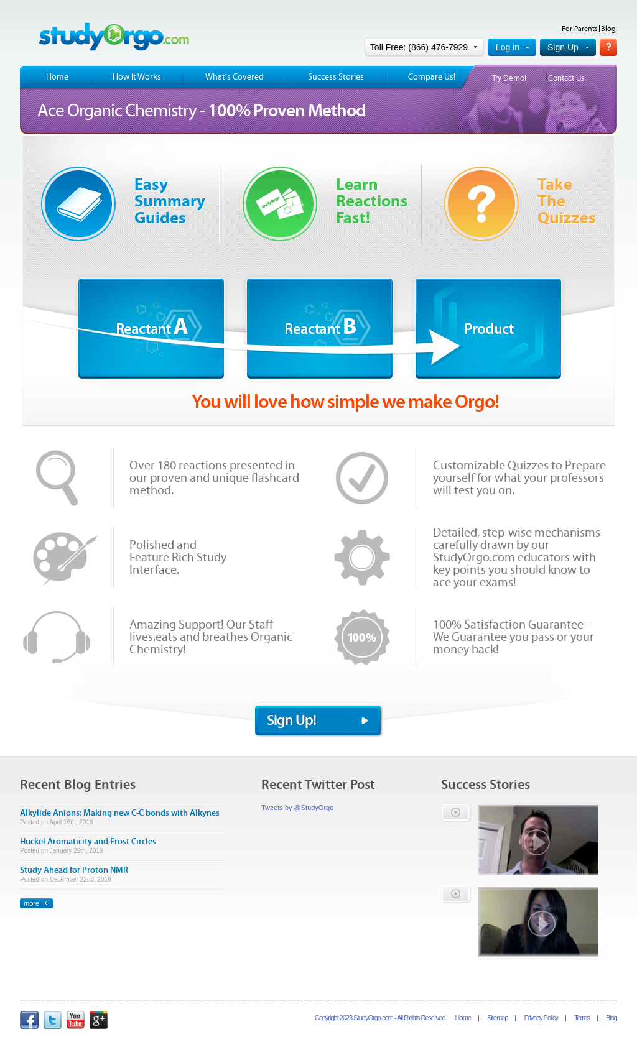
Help (608, 47)
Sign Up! (291, 720)
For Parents (580, 28)
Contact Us (566, 78)
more (31, 903)
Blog (608, 28)
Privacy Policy (540, 1017)
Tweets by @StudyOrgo (297, 807)
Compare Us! (431, 77)
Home (57, 77)
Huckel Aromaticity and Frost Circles (88, 842)
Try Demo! (509, 78)
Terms (582, 1017)
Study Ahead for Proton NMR (74, 870)
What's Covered (234, 77)
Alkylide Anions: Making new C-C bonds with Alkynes (120, 813)
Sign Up (563, 47)
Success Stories (336, 77)
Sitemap (497, 1017)
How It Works (137, 77)
